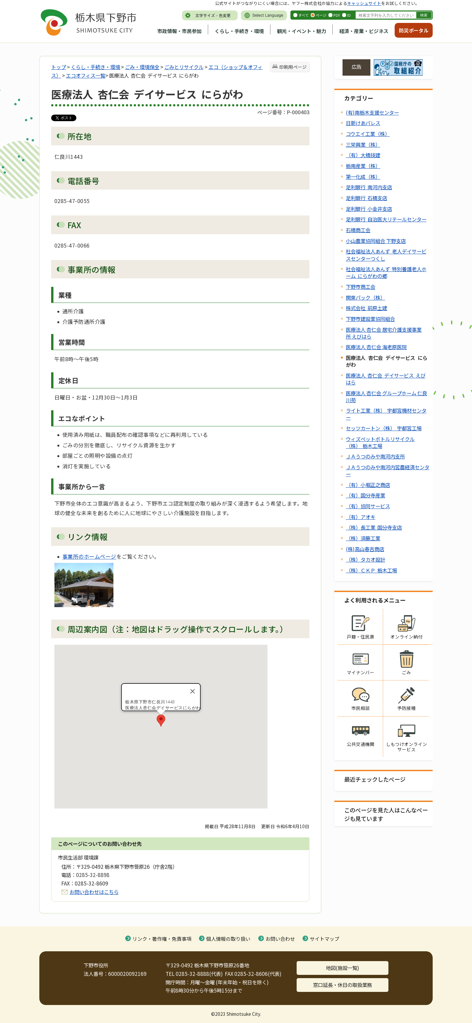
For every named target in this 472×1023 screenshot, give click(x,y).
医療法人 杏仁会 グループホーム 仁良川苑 (386, 396)
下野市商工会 (360, 286)
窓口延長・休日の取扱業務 (342, 984)
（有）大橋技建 (363, 154)
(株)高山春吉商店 (365, 548)
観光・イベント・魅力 (301, 31)
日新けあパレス (363, 122)
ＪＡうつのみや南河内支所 (375, 456)
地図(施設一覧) (342, 967)
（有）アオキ (360, 516)
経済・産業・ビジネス (363, 31)
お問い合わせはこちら (94, 891)
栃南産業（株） (363, 165)
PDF (336, 15)
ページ (321, 15)
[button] (161, 721)
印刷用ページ (293, 67)
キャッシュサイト (364, 3)
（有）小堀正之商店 (368, 484)
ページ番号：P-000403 (283, 112)
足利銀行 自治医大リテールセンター (386, 219)
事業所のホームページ (89, 556)
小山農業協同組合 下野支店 (376, 240)
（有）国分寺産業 (365, 495)
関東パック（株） (365, 297)
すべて (303, 15)
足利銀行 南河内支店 (369, 187)
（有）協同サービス (368, 506)
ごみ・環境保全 (142, 66)
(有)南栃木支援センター (372, 112)
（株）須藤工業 (363, 538)
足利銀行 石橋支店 (366, 197)
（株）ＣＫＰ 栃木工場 (371, 570)
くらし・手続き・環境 (239, 31)
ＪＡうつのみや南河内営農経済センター (387, 470)
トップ (58, 66)
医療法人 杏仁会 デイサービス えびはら (385, 379)
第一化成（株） (363, 176)
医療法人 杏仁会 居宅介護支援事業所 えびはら (384, 333)
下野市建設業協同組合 (370, 318)
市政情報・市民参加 (179, 31)
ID (349, 15)
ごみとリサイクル (184, 66)
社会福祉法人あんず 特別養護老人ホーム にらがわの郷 (386, 272)
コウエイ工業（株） (368, 133)
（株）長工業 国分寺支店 (374, 527)
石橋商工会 (358, 229)
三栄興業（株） (363, 144)
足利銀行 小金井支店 (369, 208)
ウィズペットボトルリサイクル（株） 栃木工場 (380, 442)
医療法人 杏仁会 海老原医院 (376, 346)
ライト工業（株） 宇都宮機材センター (386, 414)
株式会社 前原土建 (366, 307)
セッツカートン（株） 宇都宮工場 (384, 428)
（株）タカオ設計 (365, 559)
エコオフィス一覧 (85, 75)
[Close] (193, 691)
